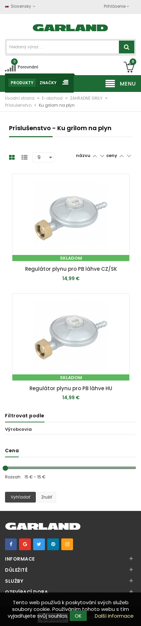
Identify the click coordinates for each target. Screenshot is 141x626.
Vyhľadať (20, 497)
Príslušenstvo (18, 105)
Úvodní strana (20, 98)
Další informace (114, 615)
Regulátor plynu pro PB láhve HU (70, 388)
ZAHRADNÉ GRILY (86, 98)
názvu (83, 155)
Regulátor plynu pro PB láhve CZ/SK (71, 268)
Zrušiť (46, 497)
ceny (112, 155)
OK (78, 615)
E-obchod (53, 98)
